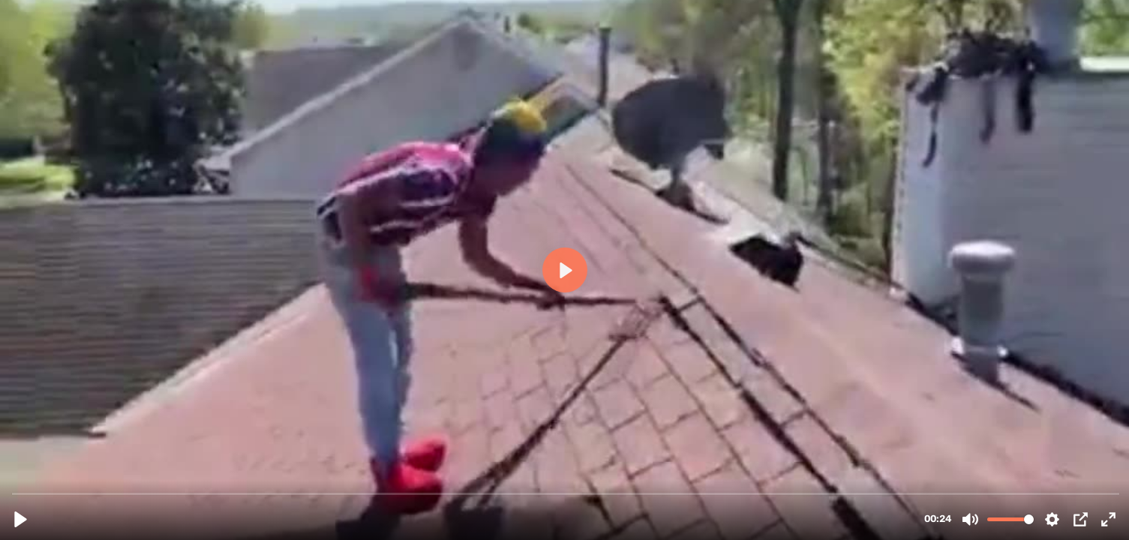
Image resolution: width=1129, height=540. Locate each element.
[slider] (566, 493)
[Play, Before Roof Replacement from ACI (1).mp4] (21, 519)
